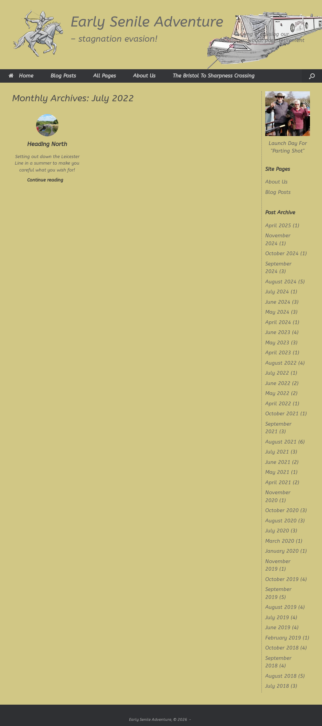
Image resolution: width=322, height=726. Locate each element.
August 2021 (281, 442)
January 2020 (282, 551)
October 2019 (282, 579)
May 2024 (277, 312)
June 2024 (277, 302)
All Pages (104, 76)
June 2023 (277, 332)
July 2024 (277, 292)
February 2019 (283, 638)
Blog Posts (63, 76)
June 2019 (277, 627)
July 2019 (277, 617)
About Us (144, 76)
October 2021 (282, 414)
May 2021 (277, 472)
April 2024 (278, 322)
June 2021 (277, 462)
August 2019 (281, 607)
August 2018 (281, 676)
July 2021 (277, 452)
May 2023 (277, 343)
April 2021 (278, 482)
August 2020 (281, 521)
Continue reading (47, 180)
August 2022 (281, 363)
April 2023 (278, 353)
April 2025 (278, 225)
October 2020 (282, 510)
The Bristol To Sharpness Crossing (214, 76)
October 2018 (282, 648)
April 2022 (278, 404)
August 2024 (281, 282)
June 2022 (277, 383)
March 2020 (279, 541)
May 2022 (277, 393)
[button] (312, 76)
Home (21, 76)
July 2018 (277, 686)
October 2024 (282, 253)
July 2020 (277, 531)
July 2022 (277, 373)
